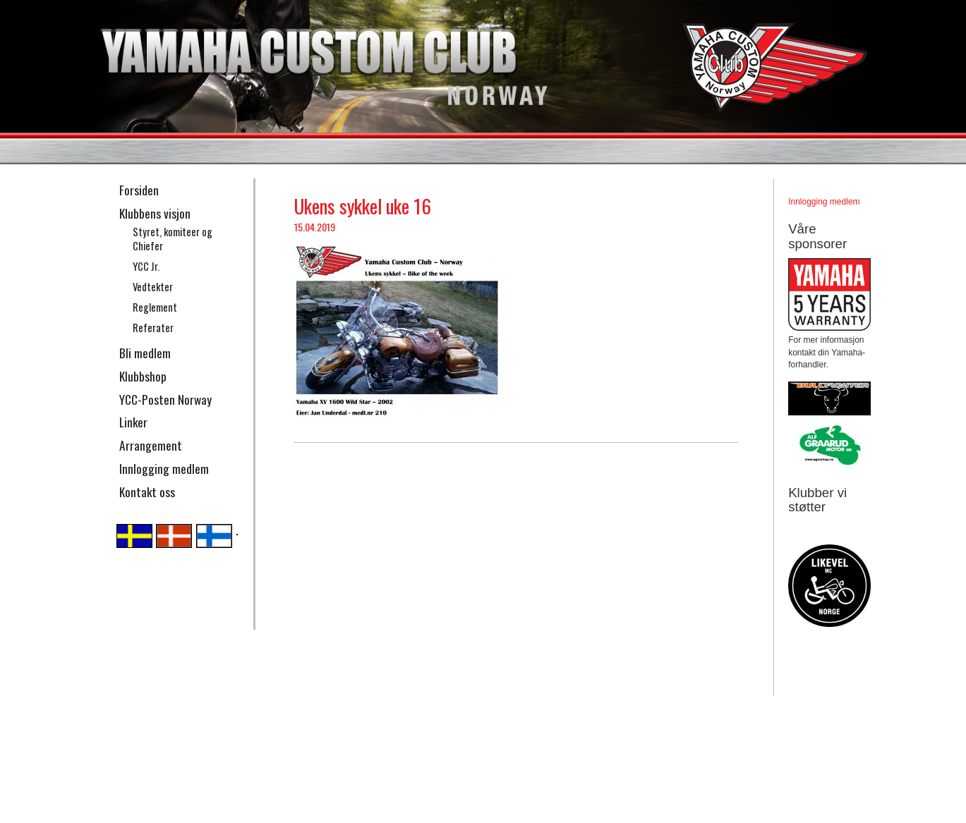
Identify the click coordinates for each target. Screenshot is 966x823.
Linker (133, 422)
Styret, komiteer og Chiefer (172, 239)
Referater (153, 327)
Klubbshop (143, 376)
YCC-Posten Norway (165, 399)
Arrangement (150, 445)
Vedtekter (153, 286)
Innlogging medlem (164, 468)
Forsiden (139, 190)
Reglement (155, 307)
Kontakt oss (147, 491)
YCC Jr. (146, 266)
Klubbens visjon (155, 213)
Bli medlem (145, 352)
